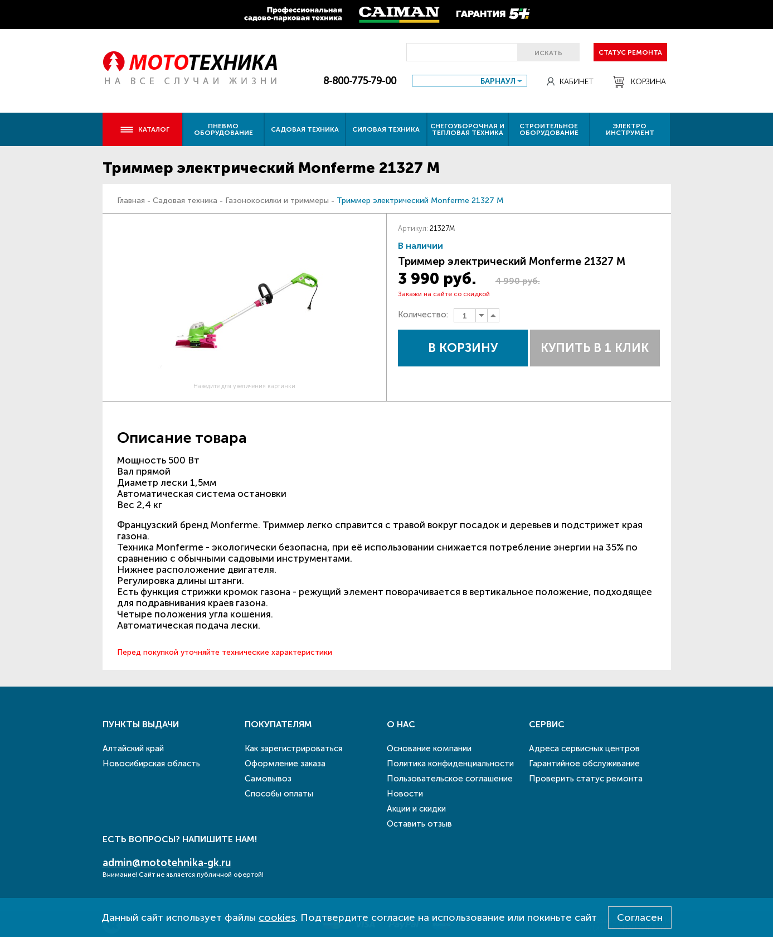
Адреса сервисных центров (584, 748)
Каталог (144, 129)
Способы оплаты (279, 794)
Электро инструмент (630, 129)
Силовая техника (386, 129)
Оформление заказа (285, 764)
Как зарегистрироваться (293, 748)
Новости (405, 794)
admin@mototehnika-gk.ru (167, 863)
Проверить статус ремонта (586, 779)
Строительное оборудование (548, 129)
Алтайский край (133, 748)
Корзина (639, 82)
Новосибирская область (151, 764)
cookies (277, 917)
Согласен (640, 917)
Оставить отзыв (419, 824)
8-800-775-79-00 (359, 81)
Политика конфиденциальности (450, 764)
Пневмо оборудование (223, 129)
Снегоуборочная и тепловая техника (467, 129)
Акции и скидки (416, 809)
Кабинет (570, 81)
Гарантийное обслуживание (584, 764)
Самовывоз (268, 779)
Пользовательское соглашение (450, 779)
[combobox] (469, 80)
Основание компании (429, 748)
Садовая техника (305, 129)
